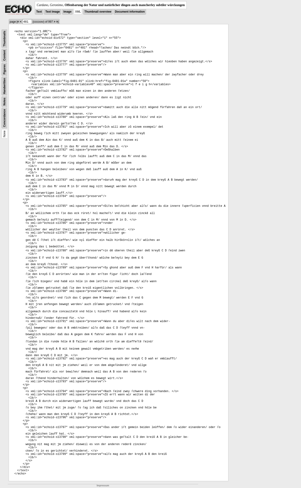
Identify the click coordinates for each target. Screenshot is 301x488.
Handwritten (4, 86)
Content (4, 55)
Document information (130, 11)
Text (39, 11)
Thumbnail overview (97, 11)
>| (57, 21)
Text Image (52, 11)
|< (18, 21)
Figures (4, 69)
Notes (4, 101)
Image (67, 11)
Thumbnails (4, 38)
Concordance (4, 118)
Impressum (103, 485)
